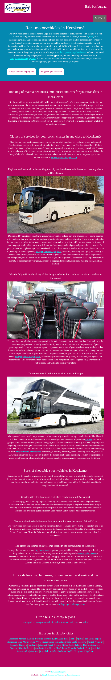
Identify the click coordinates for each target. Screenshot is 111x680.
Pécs (86, 639)
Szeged (91, 642)
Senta (74, 642)
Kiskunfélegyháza (63, 642)
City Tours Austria (43, 550)
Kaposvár (82, 642)
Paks (66, 639)
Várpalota (88, 651)
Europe (88, 439)
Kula (20, 642)
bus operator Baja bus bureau (73, 52)
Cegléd (70, 651)
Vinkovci (43, 645)
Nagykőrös (39, 648)
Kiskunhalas (57, 639)
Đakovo (57, 645)
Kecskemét (33, 645)
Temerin (13, 648)
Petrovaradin (22, 651)
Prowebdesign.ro (73, 675)
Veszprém (78, 651)
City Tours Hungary (58, 672)
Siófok (65, 645)
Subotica (39, 639)
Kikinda (22, 648)
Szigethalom (45, 651)
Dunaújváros (48, 642)
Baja (91, 37)
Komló (72, 639)
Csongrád (27, 622)
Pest (76, 622)
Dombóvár (12, 642)
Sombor (47, 639)
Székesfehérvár (84, 648)
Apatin (80, 639)
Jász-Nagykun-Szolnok (43, 622)
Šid (46, 648)
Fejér (71, 622)
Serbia (57, 622)
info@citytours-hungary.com (23, 58)
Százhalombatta (59, 651)
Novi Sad (96, 648)
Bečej (50, 645)
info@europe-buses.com (51, 71)
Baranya (23, 645)
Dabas (52, 648)
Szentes (30, 648)
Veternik (72, 648)
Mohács (22, 639)
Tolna (85, 622)
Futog (64, 648)
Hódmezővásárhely (91, 645)
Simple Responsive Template (53, 675)
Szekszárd (13, 639)
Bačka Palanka (75, 645)
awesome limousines (87, 553)
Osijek (26, 642)
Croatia (64, 622)
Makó (58, 648)
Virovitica (34, 651)
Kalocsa (30, 639)
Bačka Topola (95, 639)
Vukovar (99, 642)
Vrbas (38, 642)
